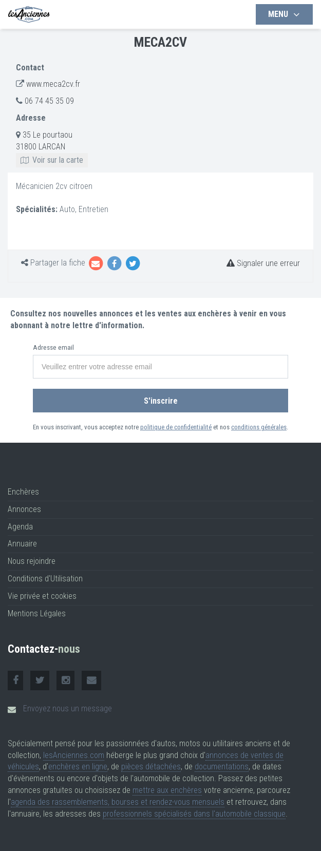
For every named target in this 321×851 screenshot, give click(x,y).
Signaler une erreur (263, 263)
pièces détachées (151, 766)
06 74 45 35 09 (49, 101)
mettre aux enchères (167, 790)
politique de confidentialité (176, 427)
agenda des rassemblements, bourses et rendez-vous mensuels (117, 802)
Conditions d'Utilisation (45, 578)
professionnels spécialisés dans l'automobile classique (194, 814)
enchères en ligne (77, 766)
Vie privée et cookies (42, 596)
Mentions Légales (37, 613)
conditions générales (259, 427)
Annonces (24, 509)
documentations (222, 766)
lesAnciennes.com (73, 755)
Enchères (23, 492)
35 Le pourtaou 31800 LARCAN (52, 147)
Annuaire (22, 544)
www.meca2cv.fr (53, 84)
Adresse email (53, 347)
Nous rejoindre (31, 561)
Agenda (20, 527)
